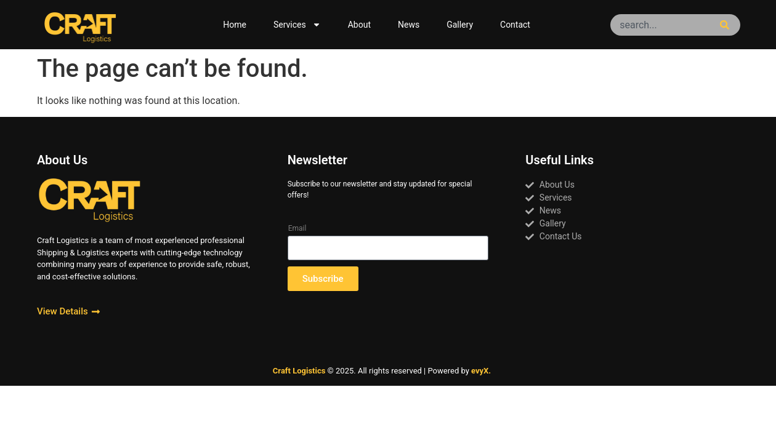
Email (297, 228)
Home (234, 25)
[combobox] (662, 25)
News (408, 25)
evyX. (481, 370)
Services (297, 24)
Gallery (460, 25)
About (359, 25)
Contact (515, 25)
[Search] (727, 25)
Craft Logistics (299, 370)
